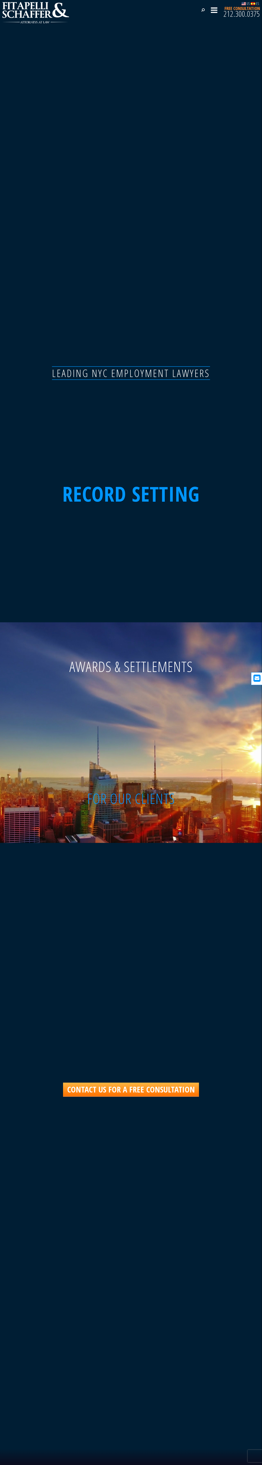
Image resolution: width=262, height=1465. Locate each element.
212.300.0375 (242, 14)
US (246, 3)
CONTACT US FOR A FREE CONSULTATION (131, 1089)
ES (255, 3)
